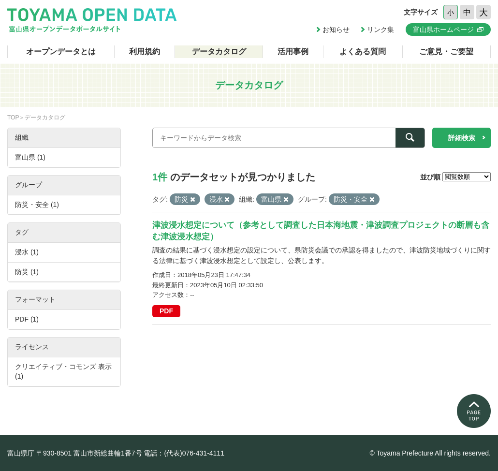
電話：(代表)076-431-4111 (184, 453)
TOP (13, 117)
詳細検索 (461, 138)
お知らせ (336, 29)
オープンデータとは (61, 51)
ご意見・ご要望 (446, 51)
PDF (166, 311)
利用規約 (144, 51)
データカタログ (219, 51)
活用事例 (293, 51)
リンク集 (380, 29)
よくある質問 (362, 51)
